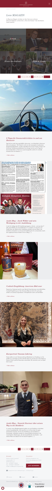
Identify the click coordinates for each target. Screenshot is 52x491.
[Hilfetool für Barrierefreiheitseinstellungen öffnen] (1, 247)
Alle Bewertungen (29, 470)
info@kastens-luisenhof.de (16, 466)
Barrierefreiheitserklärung (35, 481)
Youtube (36, 477)
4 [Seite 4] (29, 76)
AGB (26, 481)
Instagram (23, 477)
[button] (3, 488)
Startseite (7, 8)
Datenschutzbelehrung (12, 481)
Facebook (10, 477)
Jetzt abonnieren (33, 465)
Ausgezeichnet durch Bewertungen (16, 470)
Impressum (21, 481)
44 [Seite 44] (42, 76)
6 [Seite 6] (34, 76)
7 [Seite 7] (37, 76)
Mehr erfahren (10, 155)
